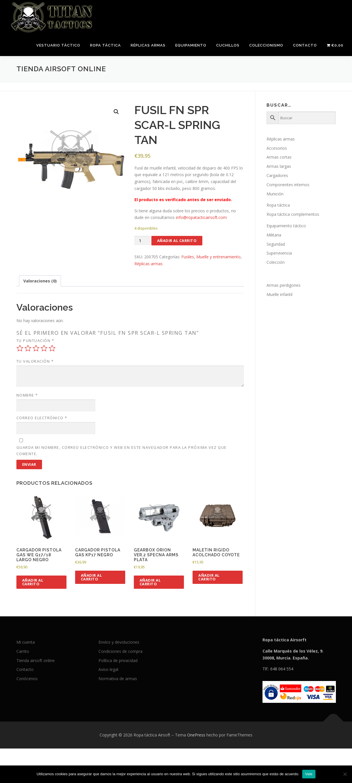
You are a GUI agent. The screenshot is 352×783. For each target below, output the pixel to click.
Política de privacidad (118, 660)
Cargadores (277, 175)
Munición (275, 194)
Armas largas (279, 166)
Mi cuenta (25, 642)
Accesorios (277, 148)
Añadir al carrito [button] (32, 582)
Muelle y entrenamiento (218, 256)
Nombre (27, 395)
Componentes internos (288, 184)
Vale (309, 774)
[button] (116, 112)
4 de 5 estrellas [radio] (44, 348)
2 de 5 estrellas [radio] (27, 348)
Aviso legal (108, 669)
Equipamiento (190, 45)
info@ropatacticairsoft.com (201, 217)
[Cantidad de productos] (142, 240)
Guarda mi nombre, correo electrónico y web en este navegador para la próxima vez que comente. (121, 450)
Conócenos (27, 678)
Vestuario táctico (58, 45)
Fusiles (187, 256)
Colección (276, 262)
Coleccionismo (266, 45)
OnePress (196, 735)
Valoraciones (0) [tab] (40, 281)
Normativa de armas (117, 678)
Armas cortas (279, 157)
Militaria (274, 235)
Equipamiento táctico (286, 225)
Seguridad (276, 244)
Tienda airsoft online (35, 660)
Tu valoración (35, 361)
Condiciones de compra (120, 651)
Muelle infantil (279, 294)
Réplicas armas (148, 45)
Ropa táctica (105, 45)
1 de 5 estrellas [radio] (19, 348)
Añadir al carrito (177, 240)
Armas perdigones (283, 285)
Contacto (305, 45)
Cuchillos (227, 45)
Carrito (22, 651)
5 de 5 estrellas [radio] (52, 348)
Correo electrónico (41, 417)
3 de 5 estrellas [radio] (36, 348)
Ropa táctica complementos (293, 214)
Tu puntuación (35, 340)
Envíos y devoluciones (118, 642)
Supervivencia (279, 253)
